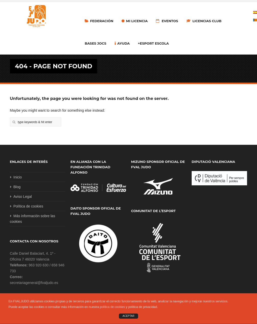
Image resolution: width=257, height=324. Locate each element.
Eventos (167, 21)
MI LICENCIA (134, 21)
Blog (17, 187)
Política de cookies (28, 206)
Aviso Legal (23, 197)
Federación (99, 21)
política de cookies (112, 307)
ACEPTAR (128, 316)
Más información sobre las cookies (32, 219)
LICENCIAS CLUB (204, 21)
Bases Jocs (95, 43)
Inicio (18, 177)
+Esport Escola (153, 43)
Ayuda (122, 43)
